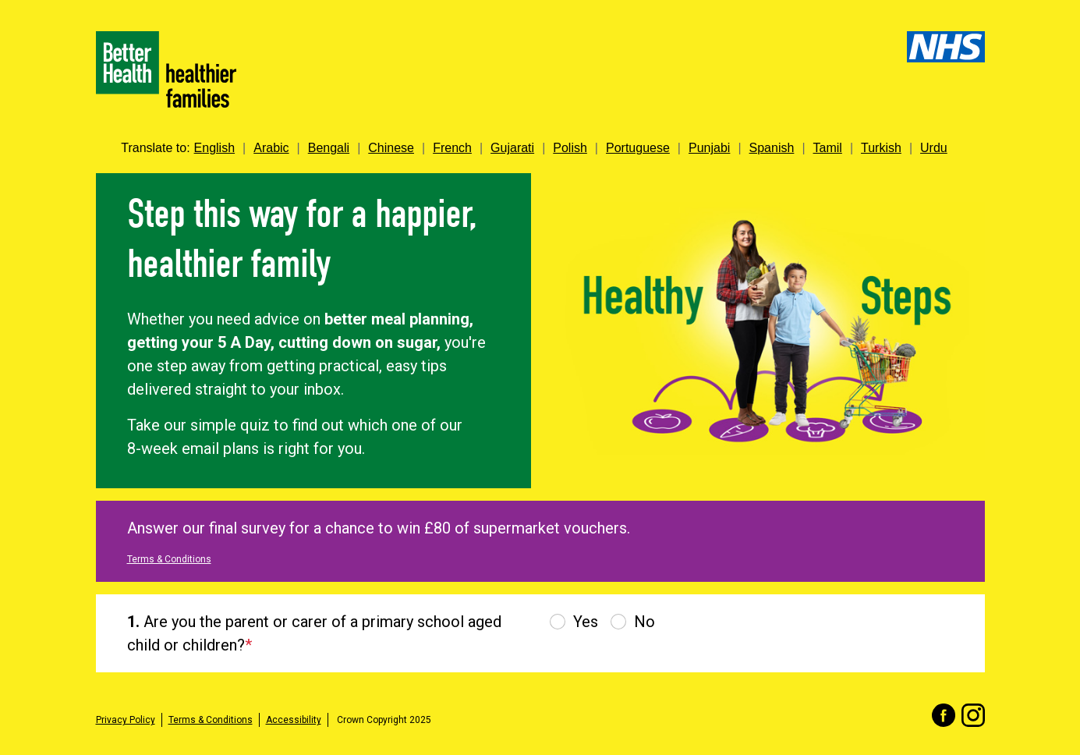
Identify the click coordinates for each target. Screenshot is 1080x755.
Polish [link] (570, 147)
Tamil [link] (827, 147)
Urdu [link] (933, 147)
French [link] (452, 147)
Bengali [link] (328, 147)
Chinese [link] (391, 147)
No (644, 621)
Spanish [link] (772, 147)
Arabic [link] (271, 147)
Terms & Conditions (169, 559)
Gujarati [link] (512, 147)
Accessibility (293, 719)
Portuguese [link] (638, 147)
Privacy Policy (125, 719)
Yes (585, 621)
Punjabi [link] (709, 147)
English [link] (214, 147)
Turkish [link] (881, 147)
